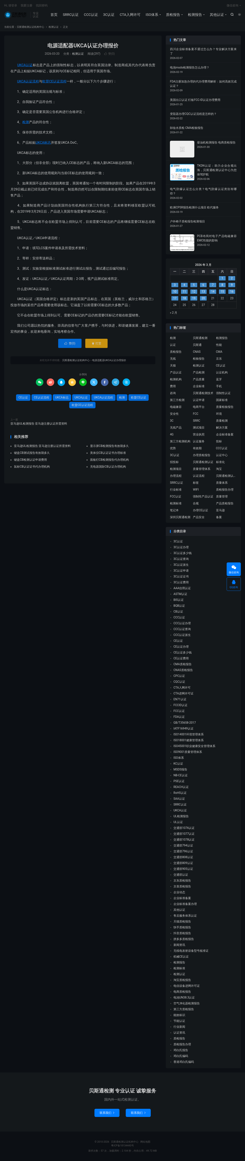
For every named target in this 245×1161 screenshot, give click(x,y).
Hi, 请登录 (10, 5)
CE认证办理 (181, 646)
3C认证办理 (181, 547)
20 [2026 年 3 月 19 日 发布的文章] (203, 298)
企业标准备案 (225, 434)
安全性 (174, 413)
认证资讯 (179, 1032)
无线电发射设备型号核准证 (191, 951)
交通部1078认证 (184, 839)
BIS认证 (178, 600)
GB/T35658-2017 (184, 723)
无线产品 (176, 427)
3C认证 (109, 15)
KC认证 (178, 763)
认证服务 (199, 441)
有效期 (197, 448)
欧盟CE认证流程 (54, 81)
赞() (109, 54)
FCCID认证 (180, 705)
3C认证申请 (181, 570)
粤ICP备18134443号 (122, 1145)
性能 (219, 344)
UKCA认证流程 (28, 81)
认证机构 (222, 372)
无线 (173, 358)
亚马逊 (220, 510)
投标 (219, 441)
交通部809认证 (183, 863)
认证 (173, 344)
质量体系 (222, 482)
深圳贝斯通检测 (180, 517)
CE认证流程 (41, 397)
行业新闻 (179, 1027)
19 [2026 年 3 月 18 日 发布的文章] (194, 298)
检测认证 (54, 26)
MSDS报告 (180, 769)
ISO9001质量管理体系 (187, 752)
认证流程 (199, 475)
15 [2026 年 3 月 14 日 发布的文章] (222, 291)
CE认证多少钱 (182, 652)
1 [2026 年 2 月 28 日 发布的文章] (222, 278)
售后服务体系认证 (185, 915)
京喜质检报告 (182, 886)
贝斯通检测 (200, 338)
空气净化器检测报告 (186, 1003)
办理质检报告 (201, 455)
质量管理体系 (201, 469)
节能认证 (179, 1021)
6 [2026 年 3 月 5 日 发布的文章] (203, 285)
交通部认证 (180, 875)
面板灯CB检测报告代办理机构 (109, 459)
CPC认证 (179, 676)
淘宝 (219, 469)
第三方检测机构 (180, 441)
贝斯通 (197, 344)
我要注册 (26, 5)
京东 (219, 358)
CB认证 (178, 611)
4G (171, 434)
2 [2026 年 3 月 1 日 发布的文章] (232, 278)
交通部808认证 (183, 857)
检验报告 (199, 358)
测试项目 (199, 427)
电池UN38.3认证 (184, 997)
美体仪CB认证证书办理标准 (108, 452)
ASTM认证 (180, 594)
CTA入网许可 (130, 15)
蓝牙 (219, 379)
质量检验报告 (225, 407)
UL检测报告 (181, 816)
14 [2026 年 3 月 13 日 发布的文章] (213, 291)
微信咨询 (232, 5)
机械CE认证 (181, 956)
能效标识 (179, 1015)
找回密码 (42, 5)
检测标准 (176, 503)
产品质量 (199, 379)
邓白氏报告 (180, 1050)
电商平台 (199, 407)
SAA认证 (179, 799)
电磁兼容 (176, 407)
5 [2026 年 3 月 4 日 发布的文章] (194, 285)
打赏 (96, 343)
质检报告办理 (225, 489)
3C (171, 420)
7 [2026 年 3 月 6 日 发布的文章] (213, 285)
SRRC (196, 420)
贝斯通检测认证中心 (226, 475)
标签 (196, 482)
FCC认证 (175, 496)
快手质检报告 (182, 927)
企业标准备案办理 (185, 904)
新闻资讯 (179, 945)
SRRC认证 (71, 15)
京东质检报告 (182, 880)
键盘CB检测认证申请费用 (30, 459)
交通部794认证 (183, 845)
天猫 (173, 365)
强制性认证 (223, 393)
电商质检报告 (182, 992)
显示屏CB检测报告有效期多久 (109, 446)
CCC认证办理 (182, 623)
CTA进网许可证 (183, 693)
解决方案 (222, 427)
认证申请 (199, 400)
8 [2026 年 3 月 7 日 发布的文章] (222, 285)
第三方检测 (177, 400)
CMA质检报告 (182, 664)
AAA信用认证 (182, 588)
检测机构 (176, 379)
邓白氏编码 (180, 1056)
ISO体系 (152, 15)
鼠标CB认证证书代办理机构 (32, 466)
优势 (173, 448)
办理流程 (176, 475)
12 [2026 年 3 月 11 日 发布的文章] (194, 291)
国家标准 (222, 400)
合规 (196, 503)
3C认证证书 (181, 576)
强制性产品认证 (203, 496)
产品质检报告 (225, 503)
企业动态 (179, 892)
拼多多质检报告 (183, 939)
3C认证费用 (181, 582)
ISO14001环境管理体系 (188, 734)
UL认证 (178, 822)
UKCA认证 (25, 65)
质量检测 (222, 420)
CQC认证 (179, 682)
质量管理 (222, 496)
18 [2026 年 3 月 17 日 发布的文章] (184, 298)
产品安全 (199, 517)
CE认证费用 (181, 658)
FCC (195, 413)
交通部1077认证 (184, 834)
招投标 (174, 462)
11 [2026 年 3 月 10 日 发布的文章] (184, 291)
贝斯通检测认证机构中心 (16, 14)
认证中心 (222, 455)
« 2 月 (173, 313)
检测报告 (195, 15)
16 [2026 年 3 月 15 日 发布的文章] (232, 291)
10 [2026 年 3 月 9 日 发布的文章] (174, 291)
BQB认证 (179, 606)
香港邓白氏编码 (183, 1062)
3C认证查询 (181, 559)
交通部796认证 (183, 851)
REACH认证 (181, 787)
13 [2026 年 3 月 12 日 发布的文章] (203, 291)
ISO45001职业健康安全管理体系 (194, 746)
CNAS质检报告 (183, 670)
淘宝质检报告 (182, 980)
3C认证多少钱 (182, 553)
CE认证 (23, 397)
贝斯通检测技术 (203, 393)
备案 (219, 517)
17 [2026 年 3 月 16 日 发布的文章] (174, 298)
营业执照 (199, 434)
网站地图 (145, 1141)
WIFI (196, 489)
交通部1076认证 (184, 828)
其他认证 (217, 15)
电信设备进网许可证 (186, 986)
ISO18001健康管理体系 (188, 740)
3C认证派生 (181, 565)
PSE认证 (179, 781)
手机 (219, 386)
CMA (219, 351)
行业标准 (176, 489)
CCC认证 (91, 15)
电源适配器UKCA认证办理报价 (82, 46)
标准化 (220, 462)
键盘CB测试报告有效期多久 (32, 452)
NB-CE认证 (180, 775)
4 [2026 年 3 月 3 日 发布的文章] (184, 285)
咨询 (173, 393)
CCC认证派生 (182, 635)
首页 (54, 15)
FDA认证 (179, 717)
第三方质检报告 (183, 1009)
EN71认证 (179, 699)
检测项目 (176, 469)
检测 (25, 122)
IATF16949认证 (183, 728)
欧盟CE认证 (138, 397)
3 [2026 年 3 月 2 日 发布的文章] (175, 285)
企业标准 (199, 386)
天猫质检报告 (182, 921)
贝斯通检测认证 (203, 462)
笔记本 (174, 510)
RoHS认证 (180, 793)
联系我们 (107, 1112)
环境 (219, 413)
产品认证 (176, 372)
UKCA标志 (43, 143)
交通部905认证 (183, 869)
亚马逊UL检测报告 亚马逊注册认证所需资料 (38, 423)
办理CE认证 (200, 510)
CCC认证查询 (182, 629)
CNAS (197, 351)
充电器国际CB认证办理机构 (108, 466)
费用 (173, 386)
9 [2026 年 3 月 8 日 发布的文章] (232, 285)
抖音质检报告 (182, 933)
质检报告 (173, 15)
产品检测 (199, 372)
